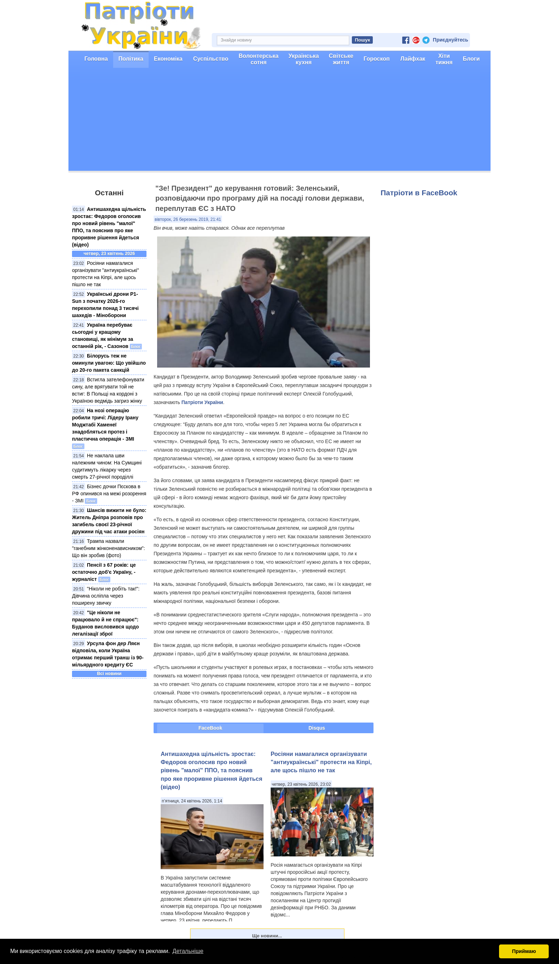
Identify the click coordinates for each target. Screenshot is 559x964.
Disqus (317, 728)
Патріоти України (202, 402)
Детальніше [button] (187, 951)
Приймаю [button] (524, 951)
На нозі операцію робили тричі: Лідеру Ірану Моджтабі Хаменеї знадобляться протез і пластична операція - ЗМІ (105, 425)
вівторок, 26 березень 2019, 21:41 (188, 219)
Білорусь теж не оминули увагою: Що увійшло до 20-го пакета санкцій (109, 363)
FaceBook (210, 728)
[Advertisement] (279, 121)
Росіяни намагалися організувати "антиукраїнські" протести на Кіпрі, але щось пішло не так (321, 762)
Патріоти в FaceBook (419, 193)
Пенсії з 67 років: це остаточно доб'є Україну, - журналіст (104, 572)
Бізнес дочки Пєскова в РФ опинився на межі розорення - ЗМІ (109, 493)
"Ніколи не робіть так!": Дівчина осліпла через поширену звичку (105, 596)
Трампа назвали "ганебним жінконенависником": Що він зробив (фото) (108, 548)
